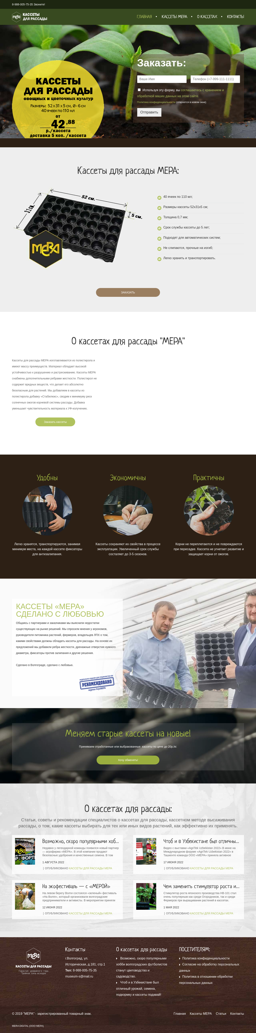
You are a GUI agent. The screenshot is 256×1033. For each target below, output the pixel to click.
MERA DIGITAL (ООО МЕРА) (28, 1026)
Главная (144, 17)
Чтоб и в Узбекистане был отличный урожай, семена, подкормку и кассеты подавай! (138, 988)
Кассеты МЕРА (174, 17)
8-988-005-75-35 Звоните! (28, 4)
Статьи (221, 1013)
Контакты (235, 17)
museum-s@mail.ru (79, 976)
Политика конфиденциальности (156, 102)
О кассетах (207, 17)
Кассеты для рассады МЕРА (90, 868)
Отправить (149, 112)
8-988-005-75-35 (85, 970)
